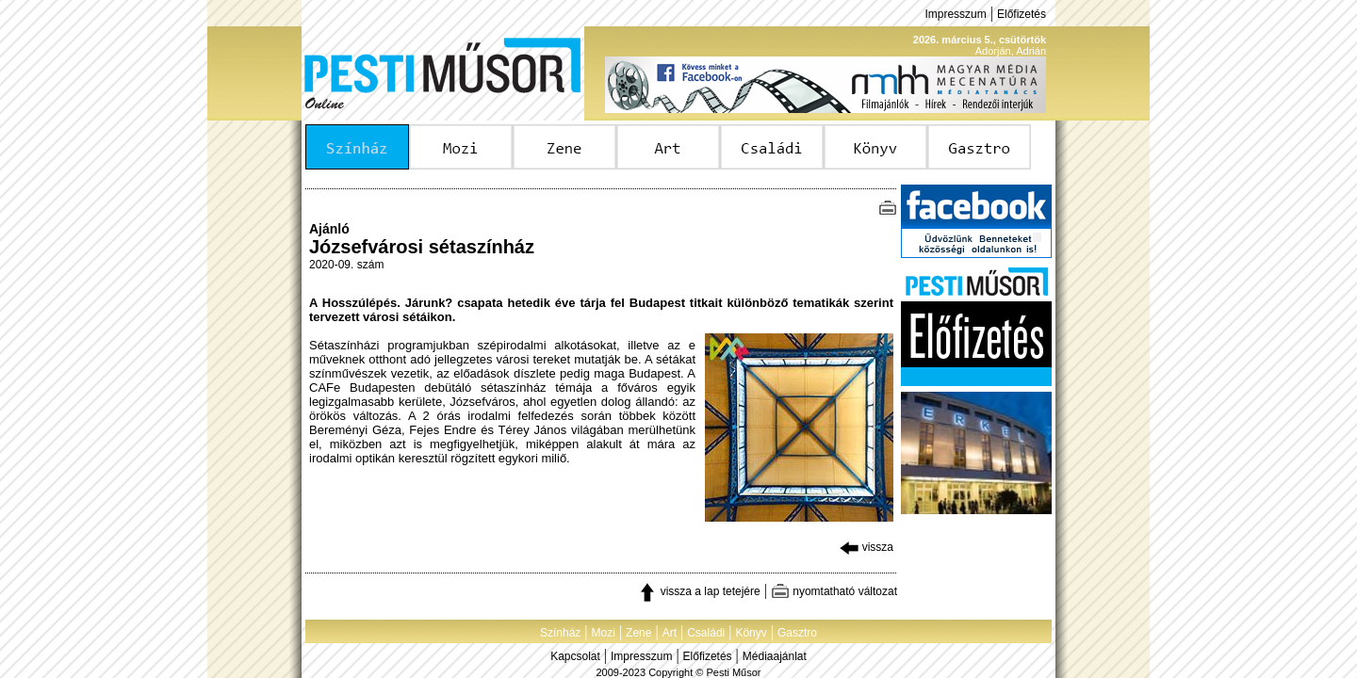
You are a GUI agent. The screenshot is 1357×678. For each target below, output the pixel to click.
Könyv (750, 632)
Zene (638, 632)
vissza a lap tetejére (699, 591)
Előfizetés (1021, 14)
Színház (560, 632)
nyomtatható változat (834, 591)
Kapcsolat (575, 656)
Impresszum (955, 14)
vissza (866, 547)
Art (669, 632)
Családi (706, 632)
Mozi (603, 632)
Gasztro (797, 632)
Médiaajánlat (775, 656)
